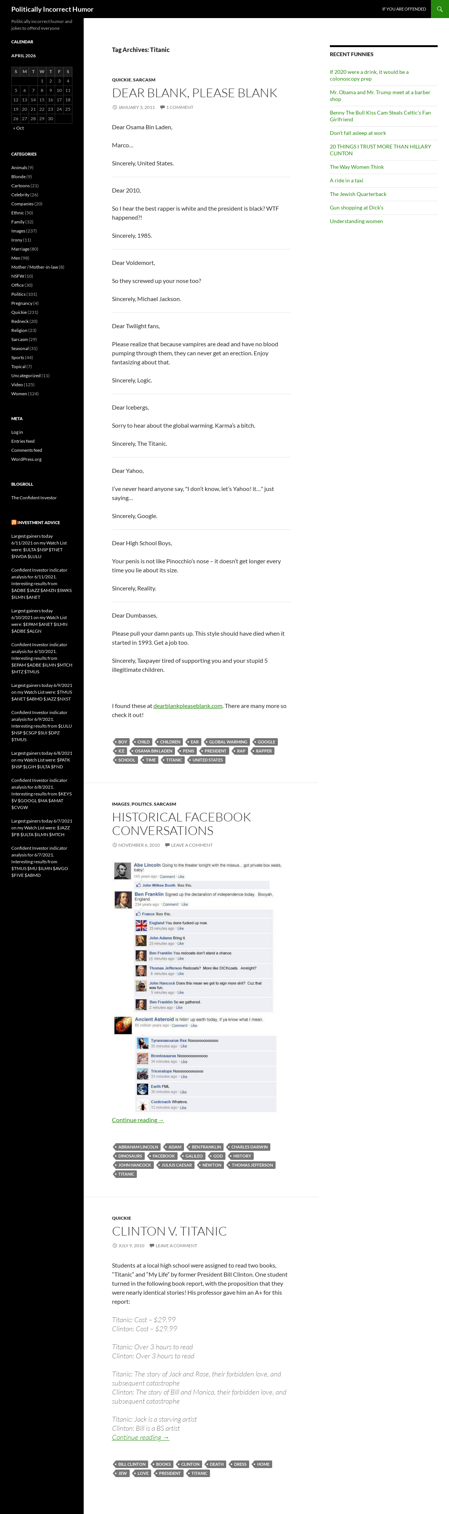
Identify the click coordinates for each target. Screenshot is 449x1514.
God (218, 1155)
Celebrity (20, 194)
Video (17, 384)
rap (241, 750)
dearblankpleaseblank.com (187, 705)
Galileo (194, 1155)
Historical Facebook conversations (181, 823)
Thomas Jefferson (252, 1164)
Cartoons (20, 185)
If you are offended (404, 8)
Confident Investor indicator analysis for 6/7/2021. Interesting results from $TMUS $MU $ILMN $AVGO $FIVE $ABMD (39, 861)
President (216, 750)
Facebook (164, 1155)
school (126, 759)
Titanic (174, 759)
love (143, 1473)
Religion (19, 330)
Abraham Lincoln (138, 1146)
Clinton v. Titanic (169, 1231)
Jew (122, 1473)
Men (15, 258)
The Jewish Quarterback (358, 194)
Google (266, 741)
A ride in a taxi (346, 180)
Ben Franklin (206, 1146)
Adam (175, 1146)
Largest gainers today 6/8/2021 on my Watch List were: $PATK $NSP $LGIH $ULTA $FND (41, 759)
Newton (211, 1164)
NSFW (17, 276)
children (170, 741)
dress (240, 1464)
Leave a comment (192, 845)
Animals (19, 167)
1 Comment (179, 107)
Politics (142, 804)
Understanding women (356, 221)
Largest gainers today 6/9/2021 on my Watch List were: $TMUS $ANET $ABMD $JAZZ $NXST (41, 692)
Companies (22, 203)
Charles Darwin (249, 1146)
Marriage (20, 249)
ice (121, 750)
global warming (228, 741)
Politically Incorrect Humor (52, 9)
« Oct (18, 128)
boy (122, 741)
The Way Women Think (357, 167)
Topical (18, 366)
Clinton (190, 1464)
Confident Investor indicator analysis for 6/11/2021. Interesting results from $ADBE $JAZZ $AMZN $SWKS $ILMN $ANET (41, 583)
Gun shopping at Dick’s (356, 207)
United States (208, 759)
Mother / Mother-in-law (34, 267)
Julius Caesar (177, 1164)
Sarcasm (144, 80)
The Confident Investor (34, 497)
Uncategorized (26, 375)
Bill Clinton (132, 1464)
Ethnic (17, 213)
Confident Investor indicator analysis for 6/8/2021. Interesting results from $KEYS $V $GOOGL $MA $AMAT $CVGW (41, 793)
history (242, 1155)
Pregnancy (21, 303)
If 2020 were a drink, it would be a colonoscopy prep (369, 75)
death (217, 1464)
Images (121, 804)
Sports (17, 357)
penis (188, 750)
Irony (16, 240)
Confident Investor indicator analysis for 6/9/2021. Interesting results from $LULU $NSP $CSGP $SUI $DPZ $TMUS (41, 726)
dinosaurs (130, 1155)
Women (19, 393)
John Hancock (134, 1164)
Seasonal (20, 348)
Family (18, 222)
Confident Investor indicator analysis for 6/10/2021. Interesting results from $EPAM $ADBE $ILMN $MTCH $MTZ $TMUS (41, 658)
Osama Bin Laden (153, 750)
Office (17, 285)
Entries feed (23, 441)
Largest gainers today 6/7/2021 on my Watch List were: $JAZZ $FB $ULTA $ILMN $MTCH (41, 827)
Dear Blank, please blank (194, 92)
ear (195, 741)
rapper (264, 750)
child (144, 741)
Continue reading (138, 1119)
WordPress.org (26, 459)
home (263, 1464)
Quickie (121, 80)
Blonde (18, 176)
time (151, 759)
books (163, 1464)
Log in (17, 432)
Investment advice (38, 522)
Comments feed (26, 450)
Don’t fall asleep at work (358, 133)
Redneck (20, 321)
